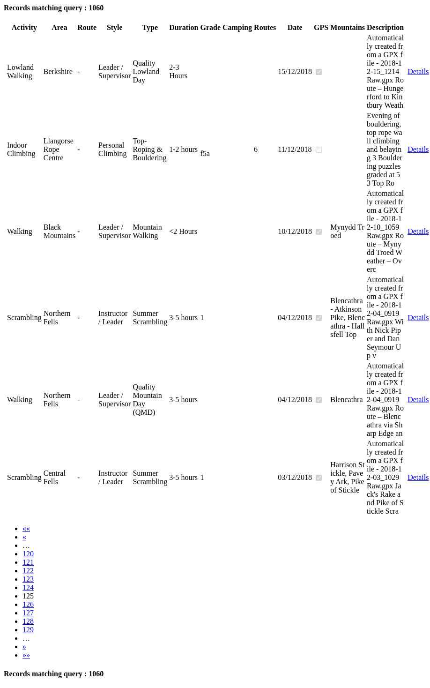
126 (28, 604)
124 (28, 587)
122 (28, 571)
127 (28, 613)
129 (28, 630)
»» (26, 655)
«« (26, 528)
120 (28, 554)
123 (28, 579)
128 (28, 621)
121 (28, 562)
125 (28, 596)
